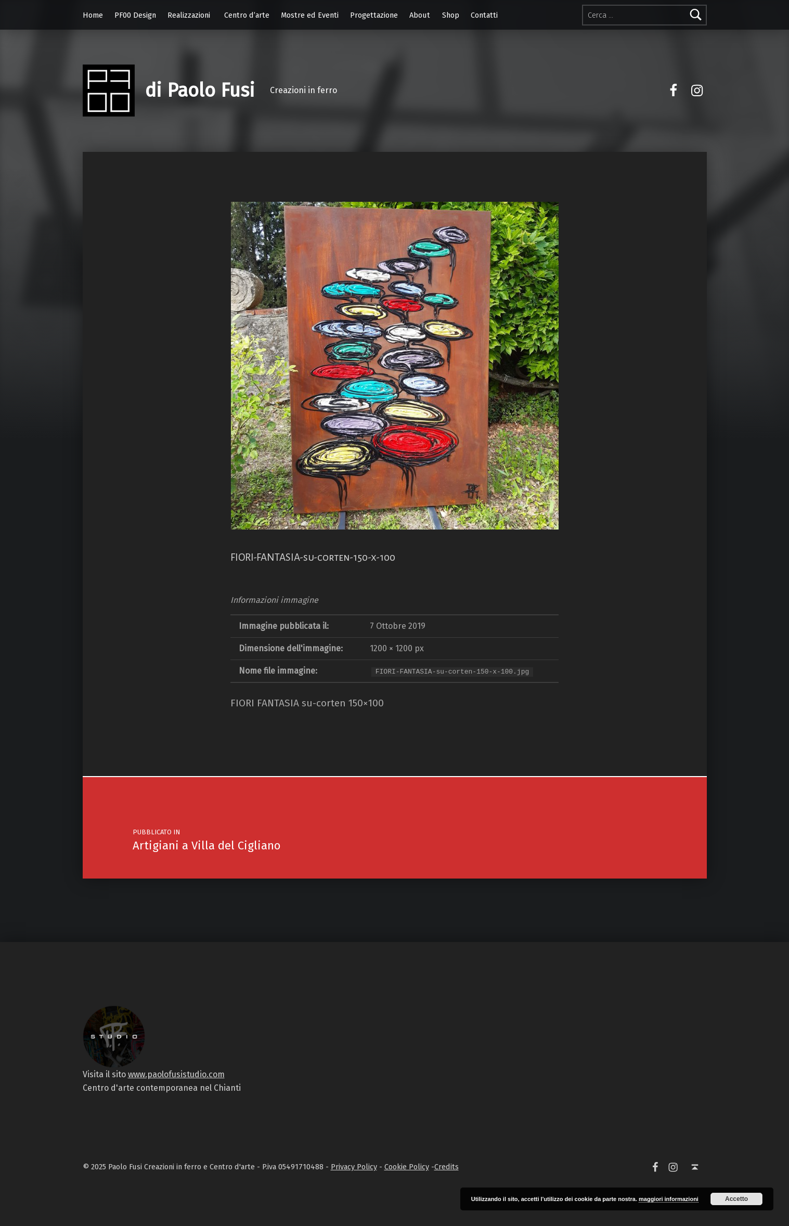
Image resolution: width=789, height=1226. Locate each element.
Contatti (484, 15)
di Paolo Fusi (200, 90)
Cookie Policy (406, 1166)
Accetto (736, 1199)
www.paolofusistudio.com (176, 1074)
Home (93, 15)
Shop (450, 15)
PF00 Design (135, 15)
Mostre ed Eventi (310, 15)
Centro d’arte (246, 15)
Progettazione (374, 15)
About (419, 15)
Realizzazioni (188, 15)
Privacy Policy (354, 1166)
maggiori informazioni (669, 1199)
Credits (446, 1166)
